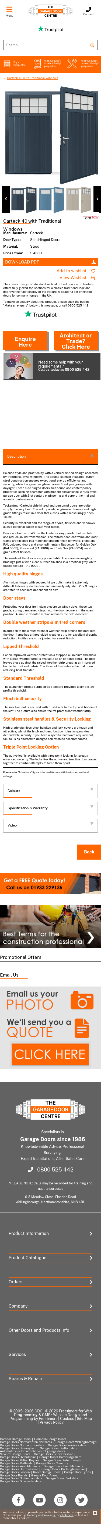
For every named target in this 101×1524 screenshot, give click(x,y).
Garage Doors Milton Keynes (19, 1460)
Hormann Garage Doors (50, 1439)
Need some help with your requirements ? (49, 366)
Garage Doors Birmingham (18, 1448)
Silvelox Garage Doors (15, 1454)
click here (67, 1515)
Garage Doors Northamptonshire (22, 1445)
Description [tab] (50, 455)
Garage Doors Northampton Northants (26, 1442)
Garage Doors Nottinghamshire (21, 1478)
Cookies (67, 1418)
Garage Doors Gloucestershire (20, 1481)
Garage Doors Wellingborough (75, 1442)
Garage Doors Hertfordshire (19, 1469)
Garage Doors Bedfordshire (58, 1448)
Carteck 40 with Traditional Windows (32, 78)
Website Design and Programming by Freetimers (48, 1417)
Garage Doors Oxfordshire (18, 1457)
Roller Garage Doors (47, 1472)
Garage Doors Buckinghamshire (63, 1469)
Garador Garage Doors (15, 1439)
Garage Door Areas (44, 1475)
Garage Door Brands (14, 1475)
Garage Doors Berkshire (62, 1478)
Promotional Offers (20, 957)
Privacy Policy (52, 1422)
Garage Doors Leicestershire (53, 1454)
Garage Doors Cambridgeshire (60, 1457)
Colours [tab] (50, 790)
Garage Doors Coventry (52, 1463)
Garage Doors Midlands (16, 1463)
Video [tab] (50, 824)
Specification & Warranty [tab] (50, 807)
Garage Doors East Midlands (63, 1466)
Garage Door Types (77, 1472)
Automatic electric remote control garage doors (32, 1451)
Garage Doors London (15, 1472)
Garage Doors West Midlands (20, 1466)
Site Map (84, 1418)
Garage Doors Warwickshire (67, 1445)
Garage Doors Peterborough (62, 1460)
